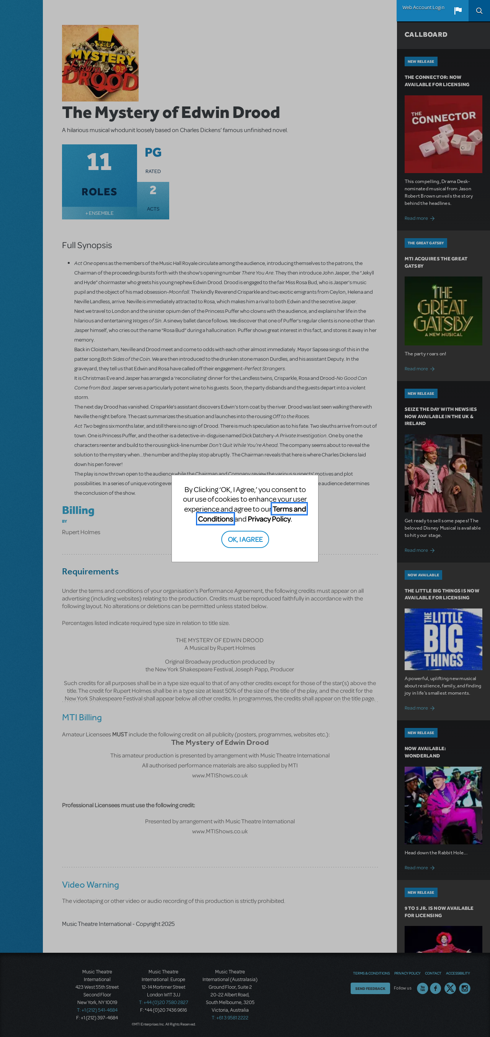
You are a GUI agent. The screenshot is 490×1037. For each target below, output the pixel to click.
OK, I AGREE (245, 539)
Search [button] (479, 10)
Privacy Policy (269, 518)
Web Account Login (423, 8)
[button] (458, 10)
